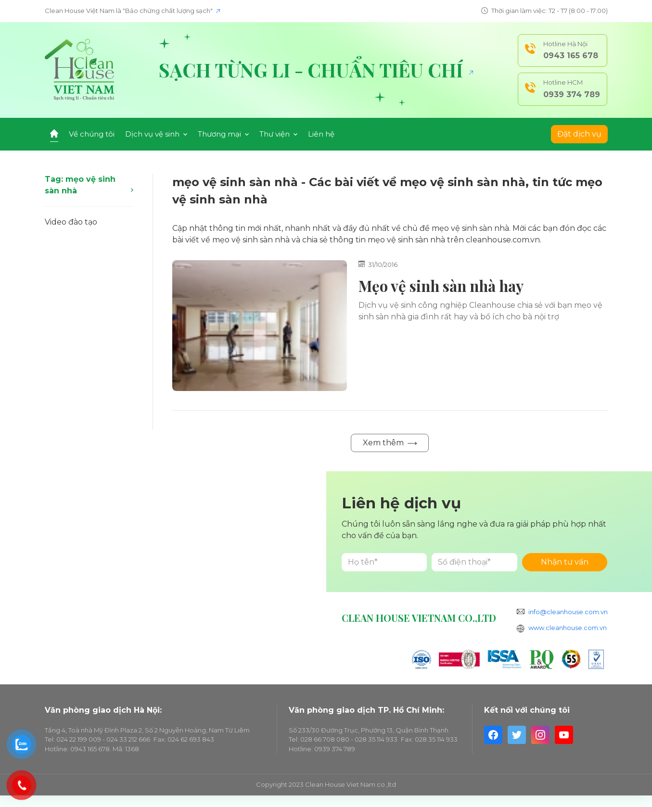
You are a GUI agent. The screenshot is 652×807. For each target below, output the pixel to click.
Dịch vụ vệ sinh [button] (156, 134)
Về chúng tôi (92, 134)
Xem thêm (390, 442)
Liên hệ (321, 134)
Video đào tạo (71, 222)
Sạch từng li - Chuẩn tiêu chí (316, 69)
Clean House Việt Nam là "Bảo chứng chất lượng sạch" (132, 10)
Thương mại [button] (223, 134)
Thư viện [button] (278, 134)
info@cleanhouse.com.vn (568, 612)
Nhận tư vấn (564, 562)
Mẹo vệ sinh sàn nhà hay (441, 286)
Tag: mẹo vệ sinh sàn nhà (89, 185)
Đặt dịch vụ (579, 134)
